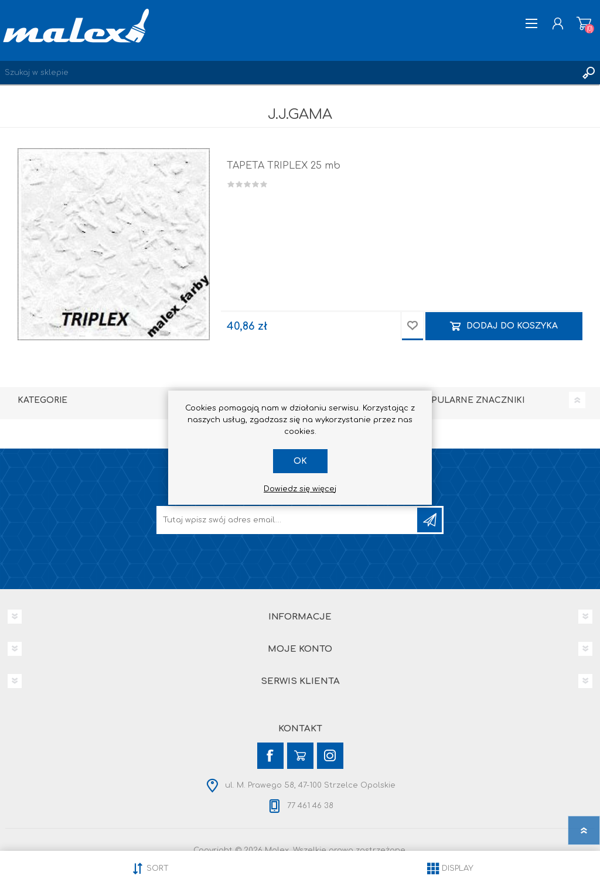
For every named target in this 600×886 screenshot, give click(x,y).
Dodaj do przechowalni (412, 326)
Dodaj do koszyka (512, 325)
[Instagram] (330, 756)
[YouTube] (300, 756)
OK (300, 461)
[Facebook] (270, 756)
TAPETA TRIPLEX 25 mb (283, 165)
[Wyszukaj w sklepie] (288, 72)
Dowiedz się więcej (300, 489)
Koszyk (584, 23)
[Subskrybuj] (287, 520)
